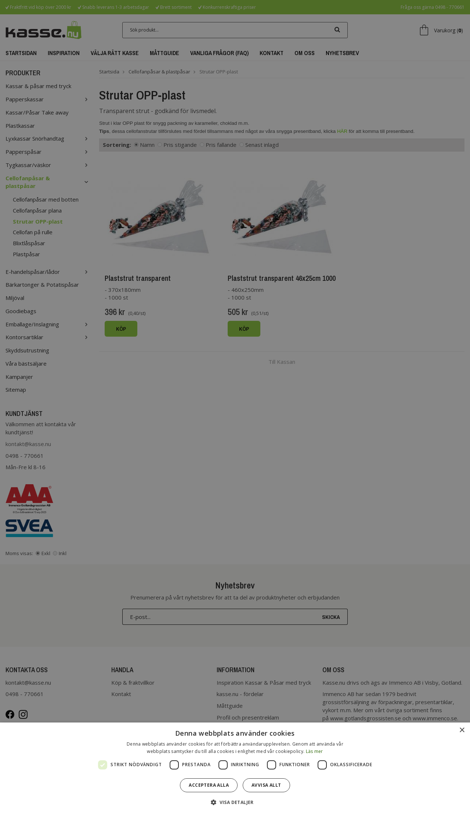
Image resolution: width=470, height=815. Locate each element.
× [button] (461, 730)
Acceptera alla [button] (209, 785)
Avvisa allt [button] (266, 785)
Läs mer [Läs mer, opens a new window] (314, 751)
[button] (235, 802)
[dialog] (235, 768)
